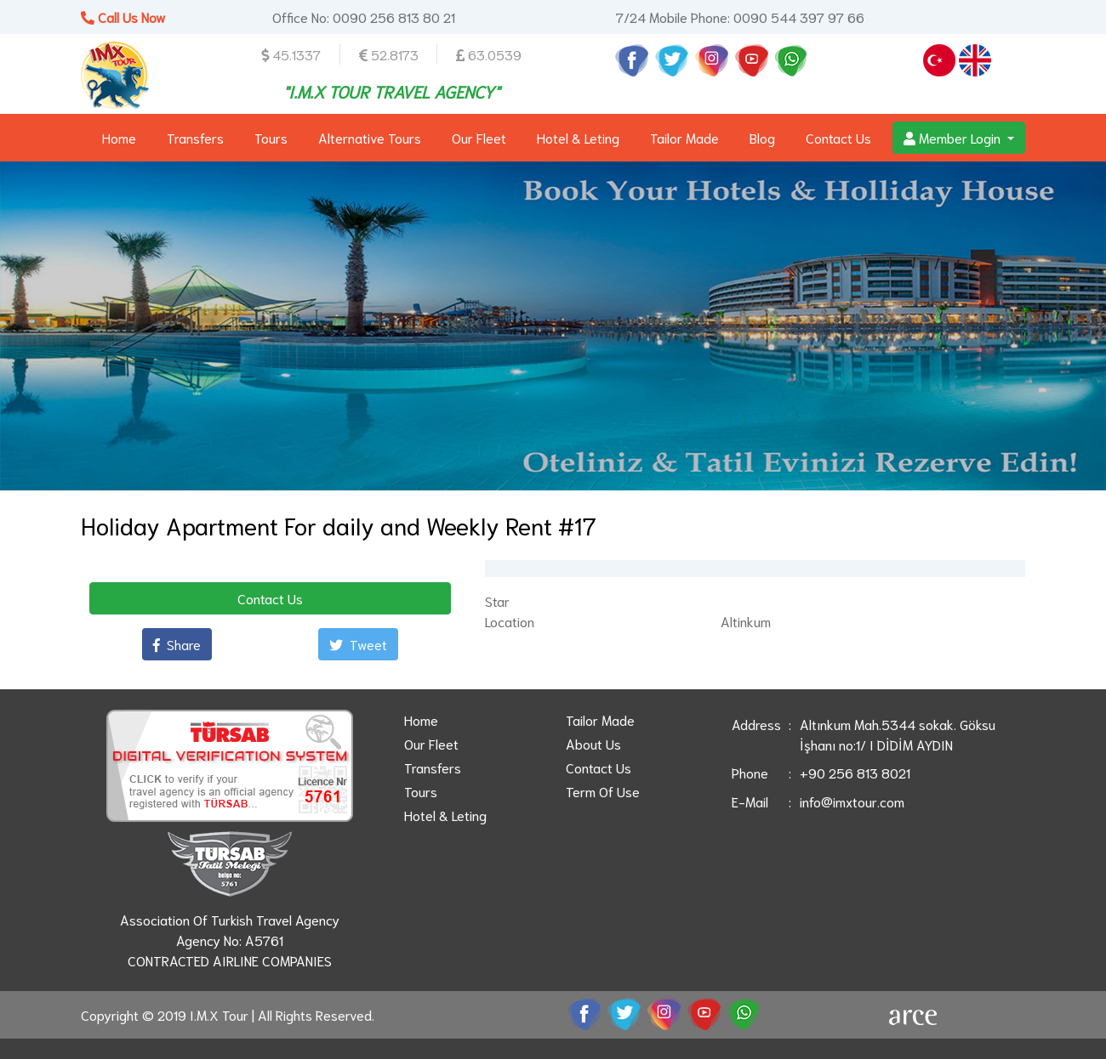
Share (177, 644)
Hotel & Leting (578, 137)
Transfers (195, 137)
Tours (271, 137)
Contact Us (838, 137)
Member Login (954, 137)
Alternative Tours (369, 137)
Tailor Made (684, 137)
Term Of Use (603, 791)
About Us (593, 743)
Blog (762, 137)
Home (119, 137)
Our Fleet (479, 137)
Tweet (358, 644)
